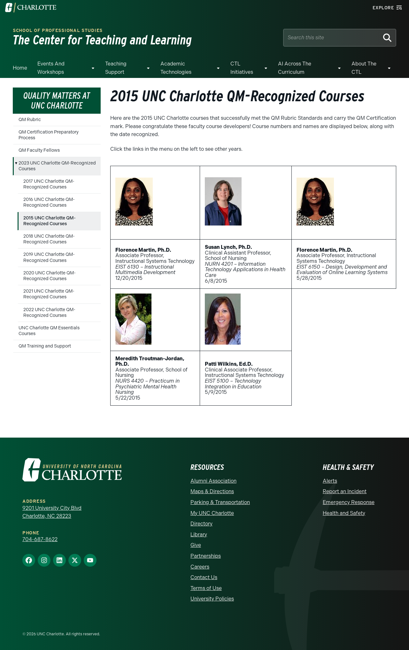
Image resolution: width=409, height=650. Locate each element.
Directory (201, 524)
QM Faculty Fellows (39, 150)
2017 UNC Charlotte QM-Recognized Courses (48, 184)
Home (20, 68)
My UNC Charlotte (212, 513)
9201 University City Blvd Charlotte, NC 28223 (51, 512)
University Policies (212, 599)
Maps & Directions (212, 491)
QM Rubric (30, 119)
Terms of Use (206, 588)
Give (195, 545)
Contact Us (203, 577)
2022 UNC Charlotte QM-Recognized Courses (49, 312)
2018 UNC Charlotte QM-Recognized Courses (49, 239)
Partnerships (205, 556)
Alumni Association (213, 481)
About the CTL (363, 68)
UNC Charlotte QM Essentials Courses (49, 330)
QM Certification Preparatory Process (49, 135)
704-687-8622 (40, 539)
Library (198, 534)
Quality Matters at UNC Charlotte (56, 100)
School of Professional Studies (58, 30)
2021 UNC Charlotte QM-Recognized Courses (48, 294)
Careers (199, 567)
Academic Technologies (175, 68)
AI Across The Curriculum (294, 68)
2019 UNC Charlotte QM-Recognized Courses (49, 257)
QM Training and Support (45, 346)
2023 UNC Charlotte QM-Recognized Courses (57, 166)
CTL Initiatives (241, 68)
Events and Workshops (51, 68)
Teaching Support (116, 68)
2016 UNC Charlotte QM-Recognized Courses (49, 202)
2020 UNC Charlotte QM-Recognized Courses (49, 275)
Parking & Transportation (220, 502)
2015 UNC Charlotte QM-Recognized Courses (49, 220)
